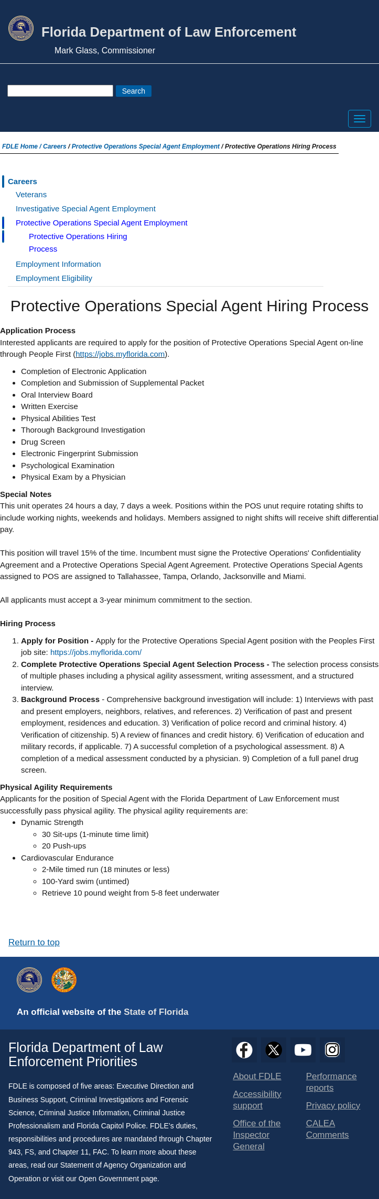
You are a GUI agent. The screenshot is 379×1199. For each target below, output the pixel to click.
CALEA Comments (327, 1129)
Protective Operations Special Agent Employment (146, 146)
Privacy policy (333, 1106)
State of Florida (156, 1012)
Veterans (31, 194)
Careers (55, 146)
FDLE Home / (22, 146)
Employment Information (58, 263)
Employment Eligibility (54, 278)
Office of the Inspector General (256, 1134)
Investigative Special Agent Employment (86, 208)
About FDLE (257, 1076)
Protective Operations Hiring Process (78, 242)
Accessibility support (257, 1100)
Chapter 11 (70, 1152)
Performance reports (331, 1082)
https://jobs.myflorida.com (120, 353)
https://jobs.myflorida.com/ (96, 652)
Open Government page (118, 1178)
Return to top (34, 942)
